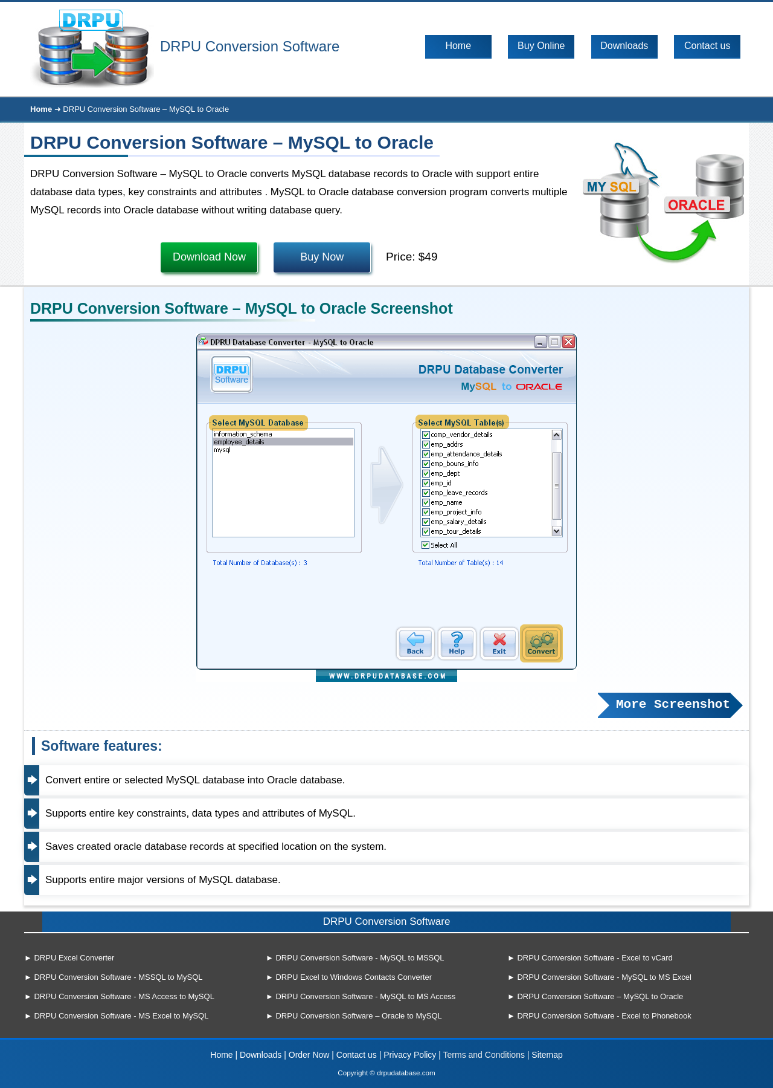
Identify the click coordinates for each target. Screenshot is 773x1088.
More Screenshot (673, 704)
